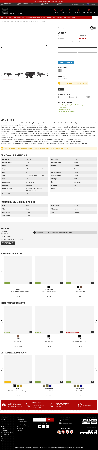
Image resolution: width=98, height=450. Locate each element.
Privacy (18, 423)
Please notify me (66, 62)
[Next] (46, 47)
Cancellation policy (21, 425)
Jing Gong (61, 28)
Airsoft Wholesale (5, 434)
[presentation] (69, 57)
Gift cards (19, 430)
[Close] (64, 1)
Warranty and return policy (7, 432)
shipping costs (53, 447)
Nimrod (18, 289)
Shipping (69, 105)
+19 (53, 385)
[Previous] (1, 47)
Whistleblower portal (5, 442)
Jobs (2, 436)
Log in (50, 420)
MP (80, 289)
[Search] (55, 12)
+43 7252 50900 (65, 420)
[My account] (69, 12)
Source (18, 388)
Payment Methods (5, 425)
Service (2, 423)
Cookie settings (4, 430)
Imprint (2, 440)
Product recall (20, 419)
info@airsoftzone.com (66, 423)
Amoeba (18, 339)
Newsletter (3, 428)
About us (3, 419)
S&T (80, 339)
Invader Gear (49, 388)
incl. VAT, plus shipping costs (64, 78)
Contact (2, 421)
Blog (2, 438)
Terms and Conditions (22, 421)
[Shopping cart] (89, 12)
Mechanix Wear (49, 289)
